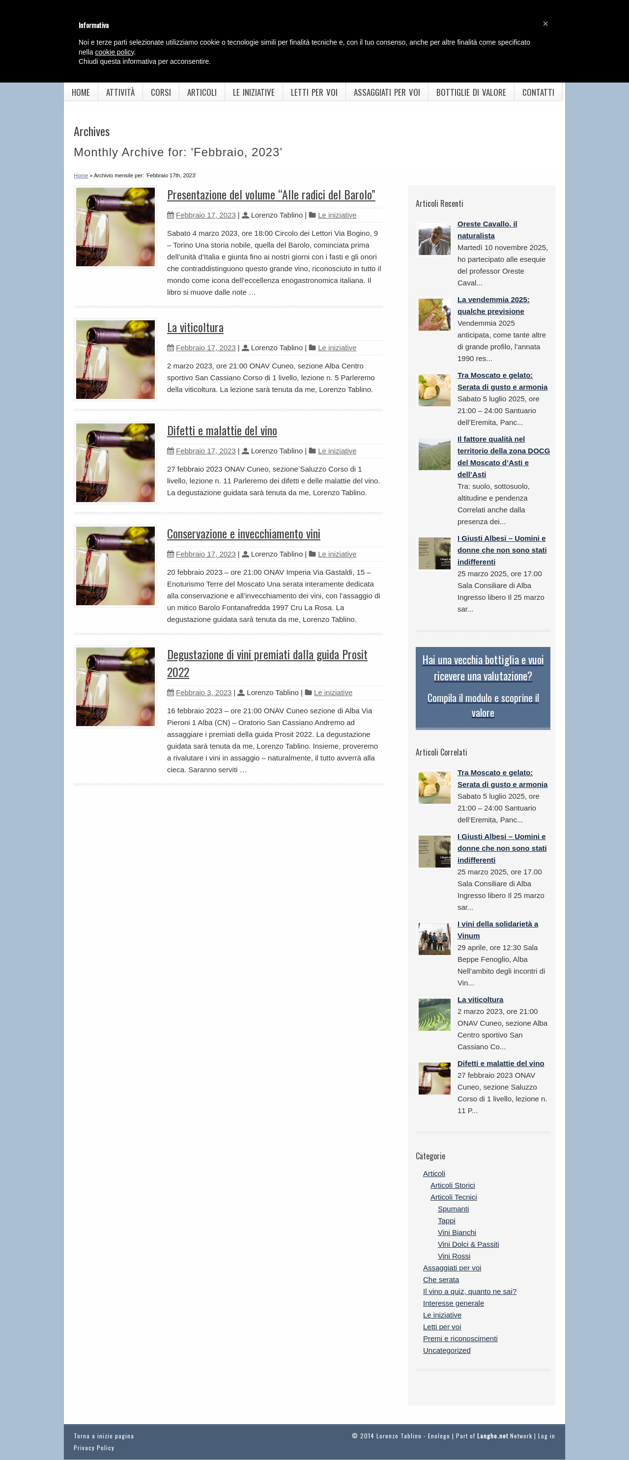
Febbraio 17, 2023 (201, 215)
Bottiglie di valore (471, 92)
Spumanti (453, 1209)
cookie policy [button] (114, 52)
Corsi (161, 92)
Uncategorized (447, 1350)
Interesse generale (453, 1303)
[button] (545, 23)
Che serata (441, 1279)
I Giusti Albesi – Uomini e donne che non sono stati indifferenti (502, 550)
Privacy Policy (94, 1447)
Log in (546, 1436)
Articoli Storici (452, 1185)
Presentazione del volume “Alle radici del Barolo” (271, 194)
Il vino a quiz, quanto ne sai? (469, 1291)
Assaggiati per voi (387, 92)
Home (81, 92)
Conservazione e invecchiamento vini (243, 533)
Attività (120, 92)
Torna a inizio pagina (104, 1436)
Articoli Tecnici (453, 1197)
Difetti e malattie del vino (222, 430)
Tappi (447, 1220)
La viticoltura (195, 327)
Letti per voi (314, 92)
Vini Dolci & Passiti (468, 1244)
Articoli (202, 92)
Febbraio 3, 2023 (199, 692)
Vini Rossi (454, 1256)
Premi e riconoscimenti (460, 1338)
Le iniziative (254, 92)
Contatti (538, 92)
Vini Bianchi (457, 1232)
